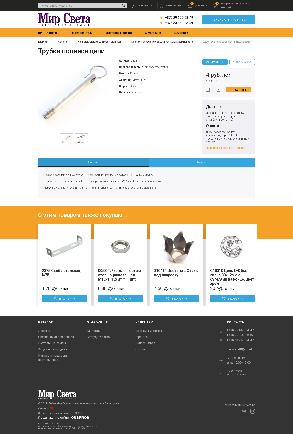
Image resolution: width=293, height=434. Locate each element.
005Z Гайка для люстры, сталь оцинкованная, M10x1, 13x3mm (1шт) (120, 274)
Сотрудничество (98, 337)
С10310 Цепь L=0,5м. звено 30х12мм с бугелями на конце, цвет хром (232, 277)
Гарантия (141, 337)
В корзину (64, 298)
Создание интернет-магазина (54, 413)
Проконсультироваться (229, 19)
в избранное (242, 62)
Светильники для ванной (56, 337)
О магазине (153, 33)
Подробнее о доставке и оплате (225, 147)
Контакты (94, 331)
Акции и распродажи (53, 349)
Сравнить (215, 62)
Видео (201, 162)
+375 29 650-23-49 (176, 17)
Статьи (140, 349)
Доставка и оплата (119, 33)
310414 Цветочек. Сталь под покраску (176, 272)
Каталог (51, 33)
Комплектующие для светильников (53, 358)
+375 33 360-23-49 (176, 23)
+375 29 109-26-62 (240, 335)
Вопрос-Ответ (145, 343)
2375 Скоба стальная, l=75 (61, 272)
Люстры (44, 331)
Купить (238, 89)
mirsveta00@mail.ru (241, 349)
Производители (81, 33)
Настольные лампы (52, 343)
